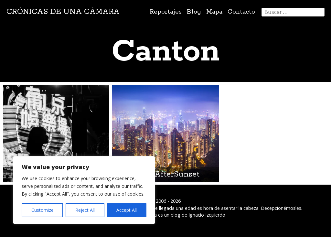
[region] (84, 190)
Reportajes (166, 12)
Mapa (214, 12)
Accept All (126, 210)
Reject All (85, 210)
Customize (42, 210)
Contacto (241, 12)
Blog (194, 12)
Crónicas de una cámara (63, 11)
